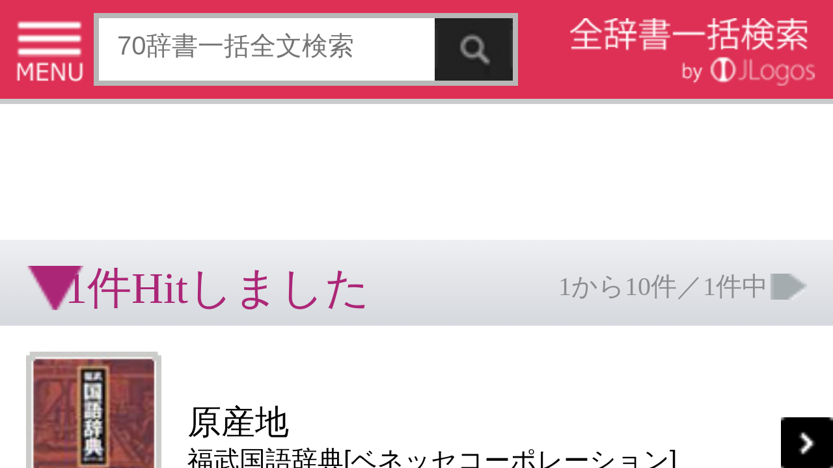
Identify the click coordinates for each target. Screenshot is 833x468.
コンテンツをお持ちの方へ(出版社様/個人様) (75, 213)
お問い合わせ (158, 204)
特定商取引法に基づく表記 (46, 204)
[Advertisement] (104, 42)
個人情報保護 (111, 204)
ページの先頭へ (160, 245)
